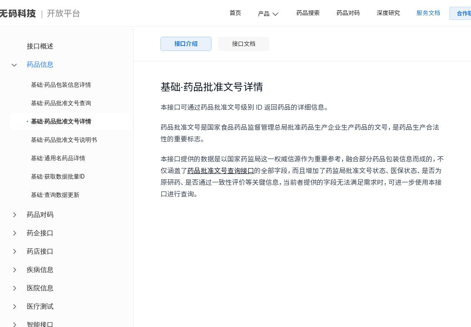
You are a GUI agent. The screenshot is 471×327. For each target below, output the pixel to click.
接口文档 (243, 44)
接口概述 (40, 46)
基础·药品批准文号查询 (61, 103)
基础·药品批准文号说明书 (64, 139)
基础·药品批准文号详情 (61, 121)
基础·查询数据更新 (55, 194)
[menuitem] (71, 46)
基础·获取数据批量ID (58, 176)
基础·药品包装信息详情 (61, 84)
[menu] (67, 177)
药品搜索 (308, 13)
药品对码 (348, 13)
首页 (235, 13)
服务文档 (428, 13)
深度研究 (388, 13)
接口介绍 (186, 44)
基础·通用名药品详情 (58, 158)
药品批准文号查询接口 (220, 170)
